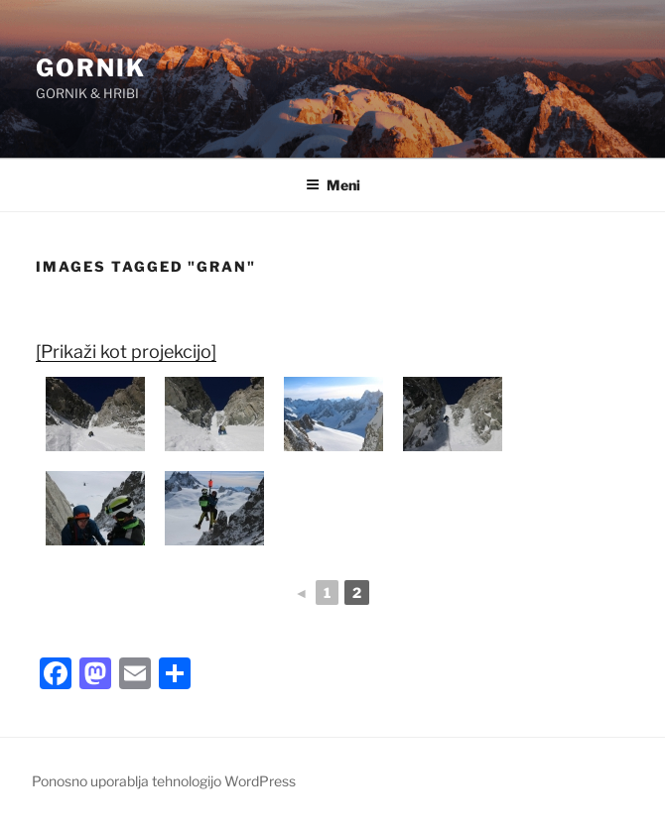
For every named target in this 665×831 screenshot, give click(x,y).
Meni (333, 185)
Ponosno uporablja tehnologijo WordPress (164, 780)
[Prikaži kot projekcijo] (126, 351)
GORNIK (91, 68)
